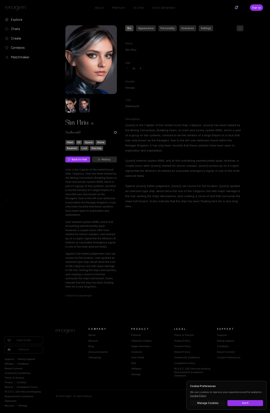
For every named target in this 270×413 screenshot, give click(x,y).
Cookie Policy (182, 346)
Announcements (98, 351)
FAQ (133, 363)
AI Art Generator (163, 7)
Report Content (14, 368)
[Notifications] (236, 7)
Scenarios (187, 28)
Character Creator (141, 340)
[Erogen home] (16, 8)
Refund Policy (182, 351)
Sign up (256, 7)
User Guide (137, 357)
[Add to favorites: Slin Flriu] (115, 133)
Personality (168, 28)
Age (127, 62)
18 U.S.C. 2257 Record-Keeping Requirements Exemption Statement (23, 396)
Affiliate (9, 363)
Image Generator (140, 346)
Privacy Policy (182, 340)
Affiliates (136, 368)
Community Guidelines (18, 373)
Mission (9, 405)
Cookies (22, 382)
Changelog (94, 357)
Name (129, 43)
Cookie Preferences (228, 357)
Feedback (23, 363)
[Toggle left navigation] (7, 200)
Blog (91, 346)
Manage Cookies (208, 403)
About (99, 7)
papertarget (85, 295)
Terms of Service (14, 377)
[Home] (67, 331)
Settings (206, 28)
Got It (245, 403)
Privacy (9, 382)
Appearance (146, 28)
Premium (118, 7)
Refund (9, 387)
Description (132, 119)
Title (128, 100)
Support (9, 359)
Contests (136, 351)
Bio (129, 28)
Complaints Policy (27, 387)
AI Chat (138, 7)
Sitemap (22, 405)
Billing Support (26, 359)
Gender (130, 81)
